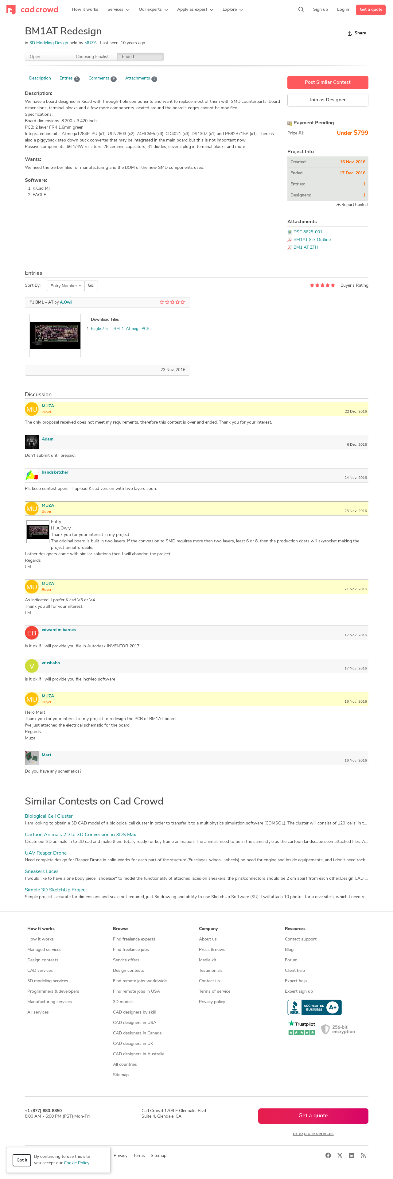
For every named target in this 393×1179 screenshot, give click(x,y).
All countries (125, 1064)
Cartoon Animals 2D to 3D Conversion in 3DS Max (80, 834)
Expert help (296, 981)
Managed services (44, 950)
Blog (289, 950)
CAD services (40, 970)
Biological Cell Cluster (49, 816)
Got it (22, 1160)
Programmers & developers (53, 991)
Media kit (207, 960)
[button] (118, 10)
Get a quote (371, 9)
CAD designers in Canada (137, 1033)
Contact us (209, 981)
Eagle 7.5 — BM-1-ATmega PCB (120, 329)
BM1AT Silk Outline (312, 240)
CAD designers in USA (134, 1023)
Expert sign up (299, 991)
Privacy (120, 1156)
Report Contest (352, 205)
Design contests (42, 960)
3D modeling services (47, 981)
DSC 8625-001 (308, 232)
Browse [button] (120, 929)
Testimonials (211, 970)
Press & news (212, 950)
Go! (91, 285)
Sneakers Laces (42, 871)
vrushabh (51, 663)
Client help (295, 970)
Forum (291, 960)
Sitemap (121, 1075)
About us (208, 939)
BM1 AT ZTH (306, 247)
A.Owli (66, 302)
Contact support (301, 939)
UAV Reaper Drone (46, 853)
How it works (40, 939)
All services (38, 1012)
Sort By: (33, 285)
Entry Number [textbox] (64, 285)
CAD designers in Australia (138, 1054)
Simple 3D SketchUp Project (56, 890)
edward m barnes (59, 630)
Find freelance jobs (131, 950)
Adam (47, 439)
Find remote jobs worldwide (140, 981)
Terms (139, 1156)
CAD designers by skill (134, 1012)
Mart (46, 755)
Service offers (126, 960)
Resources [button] (295, 929)
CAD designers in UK (133, 1043)
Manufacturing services (49, 1002)
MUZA (91, 43)
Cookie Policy (76, 1163)
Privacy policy (212, 1002)
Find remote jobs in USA (136, 991)
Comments (102, 79)
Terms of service (214, 991)
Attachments (141, 79)
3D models (123, 1002)
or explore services (313, 1133)
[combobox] (66, 286)
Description (40, 78)
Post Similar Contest (328, 82)
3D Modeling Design (48, 43)
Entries (70, 79)
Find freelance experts (134, 939)
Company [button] (208, 929)
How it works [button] (41, 929)
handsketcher (55, 472)
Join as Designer (328, 100)
